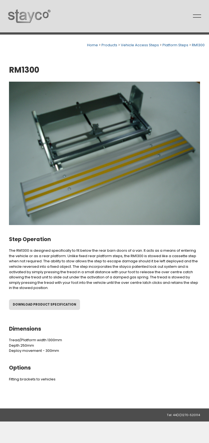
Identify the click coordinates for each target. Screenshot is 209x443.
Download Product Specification (44, 304)
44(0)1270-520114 (186, 415)
